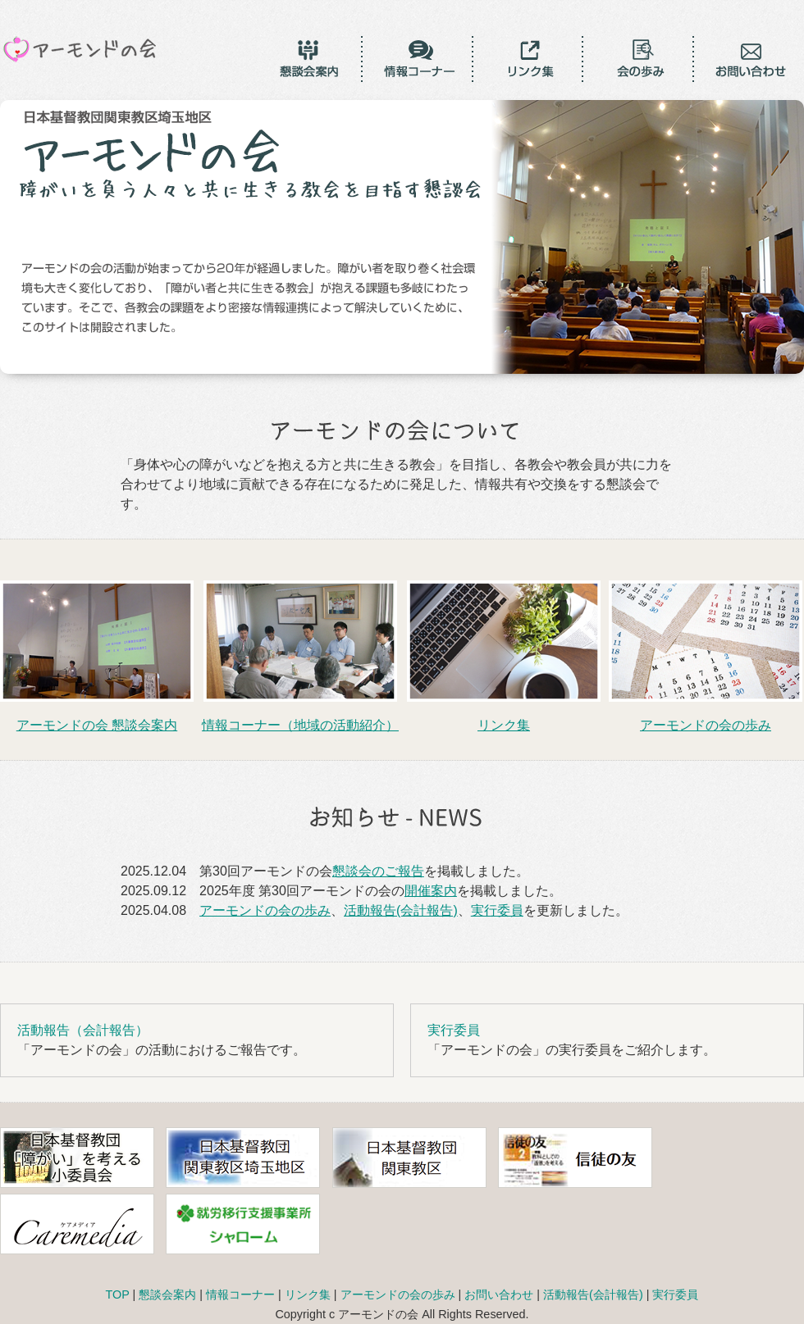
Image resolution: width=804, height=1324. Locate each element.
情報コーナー (240, 1294)
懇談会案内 (167, 1294)
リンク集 (308, 1294)
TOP (118, 1294)
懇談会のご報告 (378, 871)
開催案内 (430, 891)
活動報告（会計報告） (82, 1030)
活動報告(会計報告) (401, 910)
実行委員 (497, 910)
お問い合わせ (498, 1294)
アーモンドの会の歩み (265, 910)
